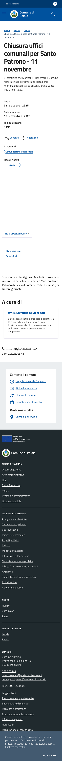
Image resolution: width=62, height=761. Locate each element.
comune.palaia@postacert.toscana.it (22, 675)
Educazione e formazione (15, 556)
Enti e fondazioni (11, 485)
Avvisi (27, 30)
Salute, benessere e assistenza (19, 577)
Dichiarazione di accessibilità (17, 730)
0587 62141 (9, 671)
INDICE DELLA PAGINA (17, 233)
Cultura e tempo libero (14, 524)
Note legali (8, 724)
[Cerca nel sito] (53, 14)
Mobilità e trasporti (12, 551)
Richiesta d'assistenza (14, 709)
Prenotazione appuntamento (18, 698)
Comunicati (8, 611)
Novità (17, 30)
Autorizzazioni (9, 582)
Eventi (5, 639)
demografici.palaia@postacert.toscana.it (24, 679)
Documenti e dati (11, 501)
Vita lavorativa (10, 530)
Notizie (6, 606)
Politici (5, 490)
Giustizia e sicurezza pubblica (17, 561)
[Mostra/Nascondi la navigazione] (4, 14)
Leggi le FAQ (9, 693)
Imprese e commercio (13, 535)
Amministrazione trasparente (18, 714)
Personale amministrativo (16, 496)
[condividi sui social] (12, 137)
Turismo (6, 545)
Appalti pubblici (10, 540)
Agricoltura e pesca (12, 587)
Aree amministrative (13, 475)
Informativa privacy (12, 719)
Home (7, 30)
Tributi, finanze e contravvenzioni (20, 566)
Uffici (4, 480)
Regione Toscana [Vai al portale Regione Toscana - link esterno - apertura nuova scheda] (12, 3)
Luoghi (5, 634)
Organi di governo (11, 469)
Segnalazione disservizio (15, 703)
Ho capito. (50, 755)
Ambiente (7, 572)
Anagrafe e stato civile (14, 519)
